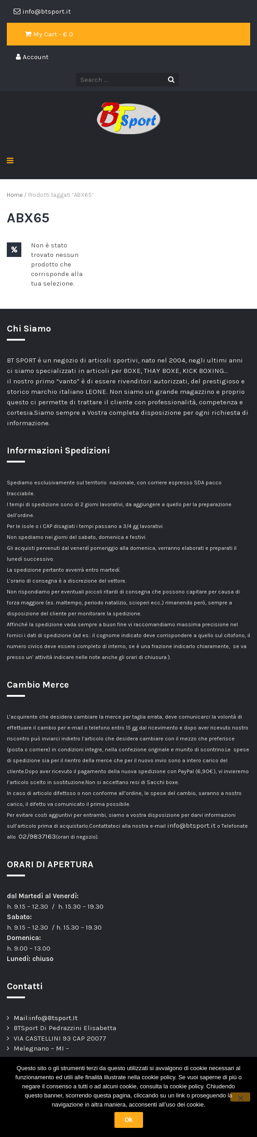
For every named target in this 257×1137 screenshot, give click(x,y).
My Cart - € (49, 34)
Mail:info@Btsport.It (46, 1018)
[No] (240, 1097)
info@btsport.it (191, 825)
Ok (128, 1120)
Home (15, 194)
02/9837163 (37, 836)
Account (32, 57)
